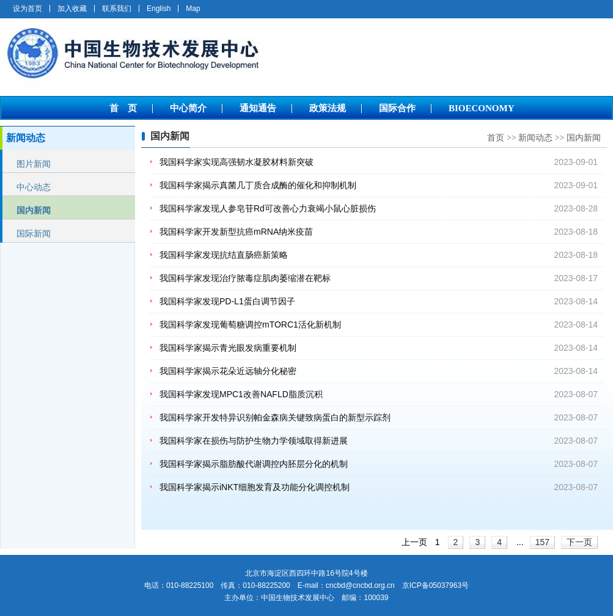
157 (542, 542)
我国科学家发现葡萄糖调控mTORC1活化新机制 (250, 324)
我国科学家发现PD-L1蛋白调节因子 (227, 301)
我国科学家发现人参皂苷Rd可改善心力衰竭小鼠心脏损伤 (268, 208)
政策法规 (327, 108)
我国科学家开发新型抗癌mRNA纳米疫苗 (236, 232)
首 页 (123, 108)
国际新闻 (34, 233)
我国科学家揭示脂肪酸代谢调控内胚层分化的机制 (254, 464)
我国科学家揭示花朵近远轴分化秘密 (228, 371)
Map (193, 8)
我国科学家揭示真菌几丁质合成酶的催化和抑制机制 (258, 185)
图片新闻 (34, 164)
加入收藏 (72, 8)
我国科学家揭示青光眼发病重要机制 (228, 348)
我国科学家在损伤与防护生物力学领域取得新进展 (254, 441)
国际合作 (397, 108)
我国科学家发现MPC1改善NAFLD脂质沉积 (241, 394)
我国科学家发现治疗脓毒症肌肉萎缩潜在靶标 (245, 278)
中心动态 (34, 187)
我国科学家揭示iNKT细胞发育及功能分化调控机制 (255, 487)
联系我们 (116, 8)
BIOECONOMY (482, 108)
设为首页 (27, 8)
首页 (495, 137)
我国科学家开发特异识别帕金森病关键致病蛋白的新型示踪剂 (275, 417)
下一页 (579, 542)
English (159, 8)
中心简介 (188, 108)
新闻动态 (535, 137)
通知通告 (258, 108)
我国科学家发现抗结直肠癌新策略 (224, 255)
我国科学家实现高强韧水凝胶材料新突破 (237, 162)
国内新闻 (34, 210)
